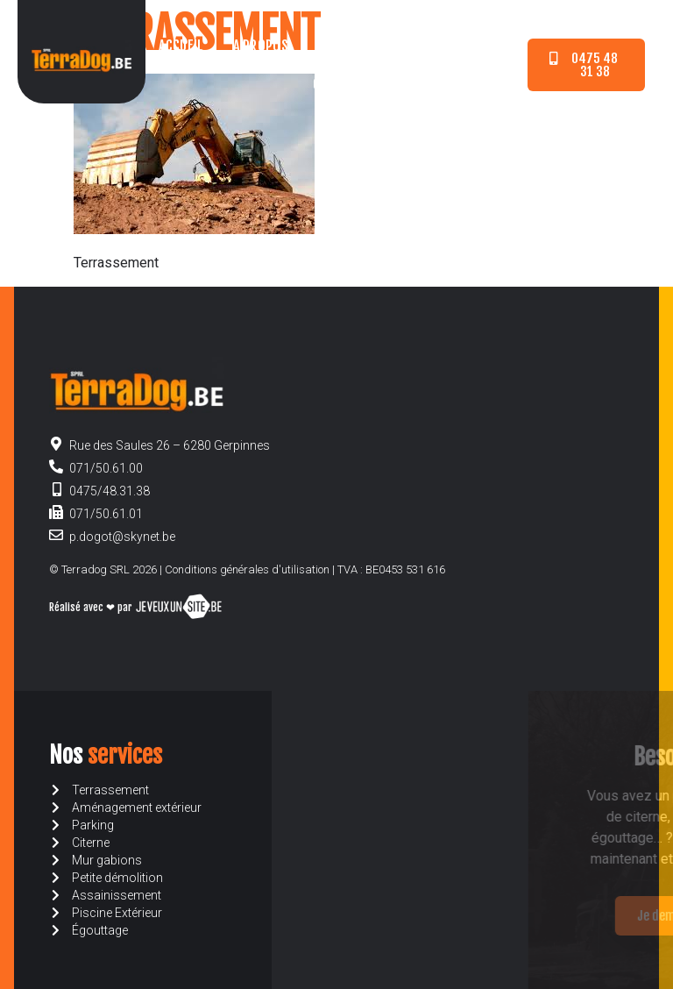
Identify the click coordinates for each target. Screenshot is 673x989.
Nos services (357, 45)
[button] (586, 65)
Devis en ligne (467, 45)
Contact (338, 84)
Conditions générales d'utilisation (247, 569)
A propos (260, 45)
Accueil (181, 45)
